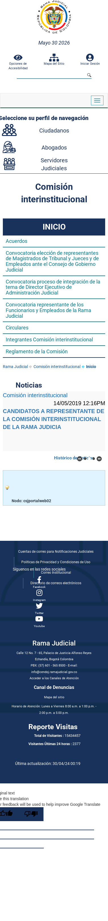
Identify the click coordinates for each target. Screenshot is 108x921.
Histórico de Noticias (74, 457)
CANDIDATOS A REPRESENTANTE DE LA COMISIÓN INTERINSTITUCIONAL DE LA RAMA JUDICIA (53, 419)
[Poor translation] (30, 814)
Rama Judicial (15, 366)
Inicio (91, 366)
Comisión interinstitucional (57, 366)
